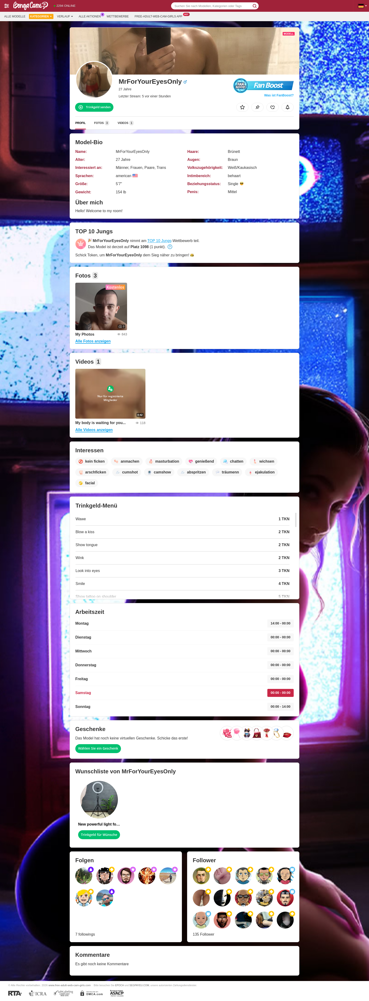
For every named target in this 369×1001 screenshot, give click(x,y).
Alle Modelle (14, 16)
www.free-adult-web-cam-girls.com (69, 985)
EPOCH (119, 985)
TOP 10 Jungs (159, 241)
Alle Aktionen (91, 16)
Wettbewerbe (118, 16)
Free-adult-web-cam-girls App (159, 16)
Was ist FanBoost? (279, 95)
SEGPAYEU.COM (139, 985)
